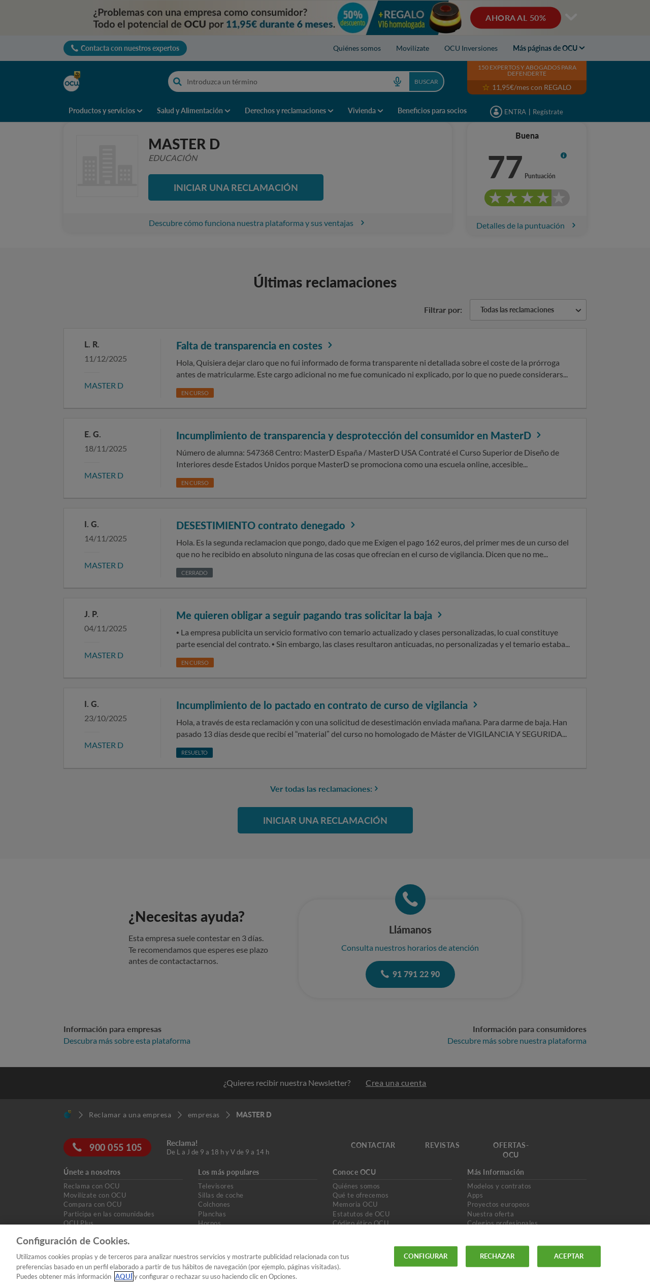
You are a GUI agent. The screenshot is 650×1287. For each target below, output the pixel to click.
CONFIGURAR (425, 1256)
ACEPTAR (568, 1256)
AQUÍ (124, 1276)
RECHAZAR (497, 1256)
